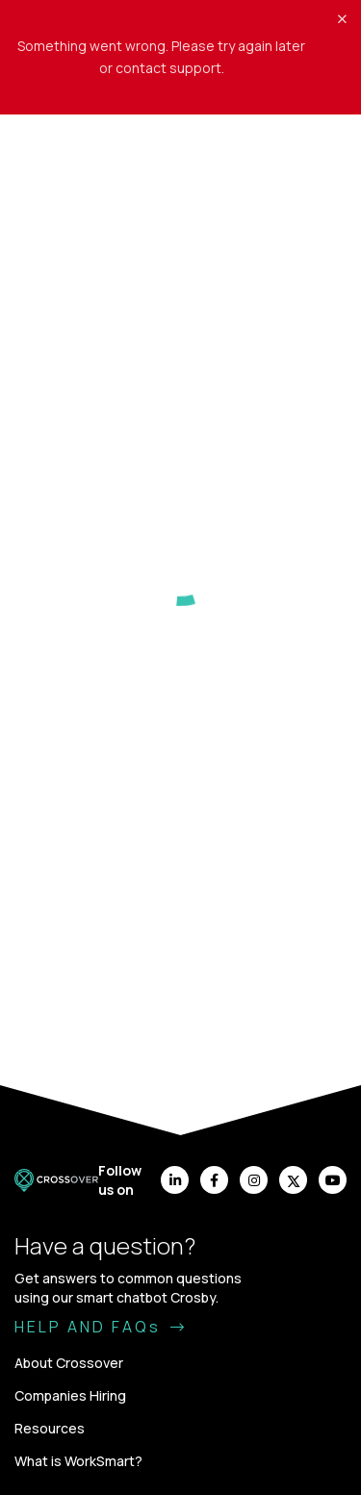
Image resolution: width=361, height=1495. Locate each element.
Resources (49, 1428)
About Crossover (68, 1363)
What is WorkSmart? (78, 1461)
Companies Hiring (70, 1395)
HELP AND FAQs (100, 1326)
